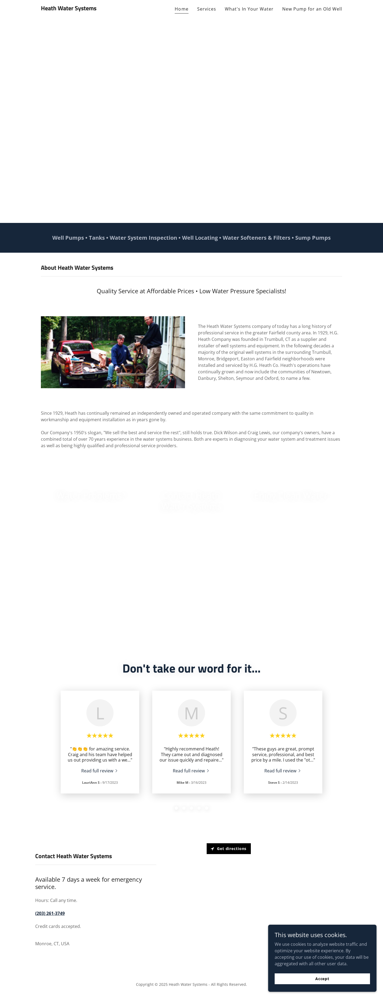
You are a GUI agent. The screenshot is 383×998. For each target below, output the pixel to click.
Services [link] (206, 9)
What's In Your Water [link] (249, 9)
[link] (68, 9)
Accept (322, 978)
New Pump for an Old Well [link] (312, 9)
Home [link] (181, 9)
